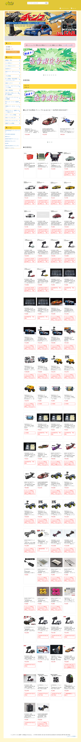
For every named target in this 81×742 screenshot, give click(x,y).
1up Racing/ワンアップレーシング (12, 131)
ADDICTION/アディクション (12, 138)
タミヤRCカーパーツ (10, 66)
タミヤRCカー (8, 63)
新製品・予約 (8, 60)
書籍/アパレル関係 (9, 123)
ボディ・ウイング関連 (10, 114)
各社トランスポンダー (10, 117)
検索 (46, 3)
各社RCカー (8, 68)
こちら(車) (64, 45)
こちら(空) (70, 45)
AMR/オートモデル (9, 148)
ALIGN (6, 143)
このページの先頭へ (71, 736)
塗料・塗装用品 (9, 90)
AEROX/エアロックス (10, 141)
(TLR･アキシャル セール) (11, 120)
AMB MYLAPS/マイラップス (12, 145)
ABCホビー (8, 136)
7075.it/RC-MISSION (10, 134)
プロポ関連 (8, 76)
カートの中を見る (13, 52)
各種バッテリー (9, 83)
